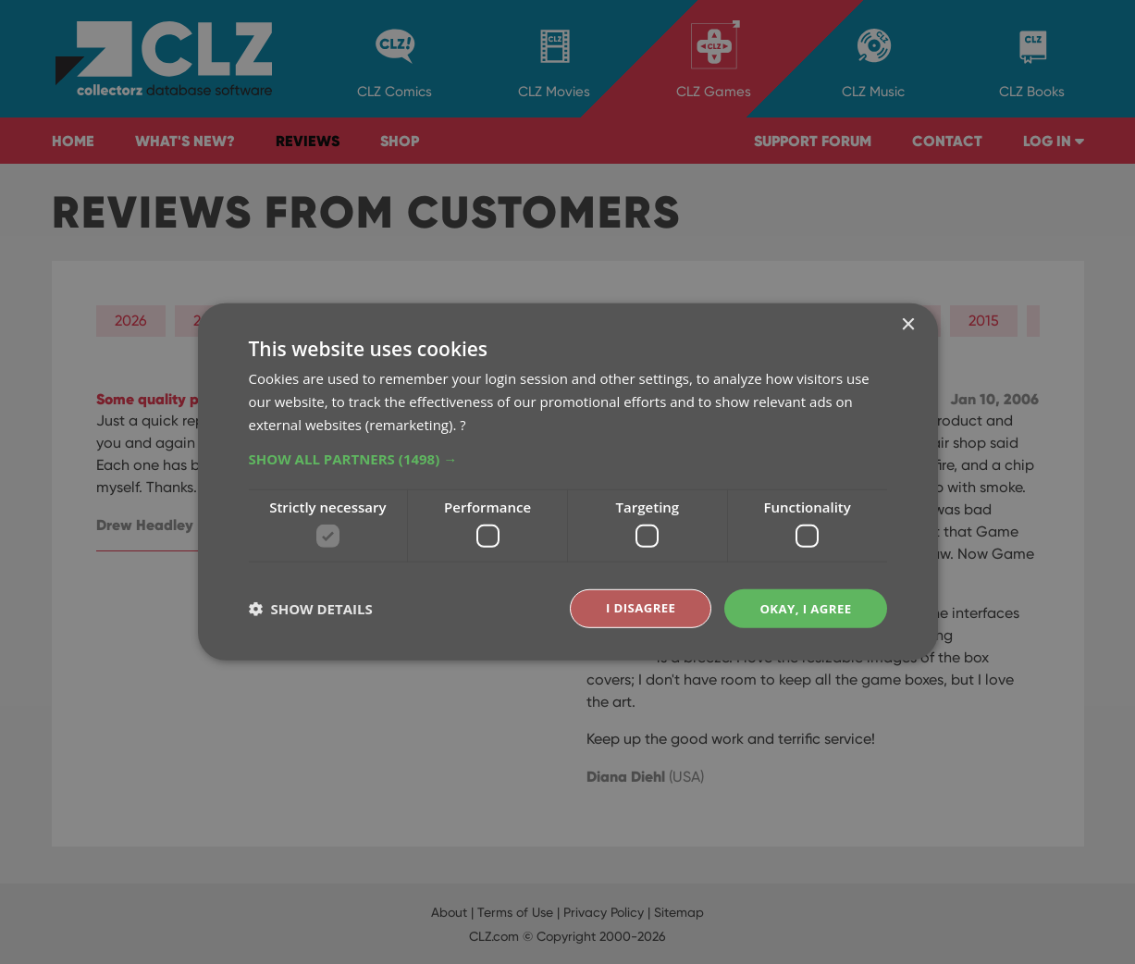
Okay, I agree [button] (803, 608)
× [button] (908, 324)
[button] (568, 457)
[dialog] (567, 482)
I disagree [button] (634, 608)
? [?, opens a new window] (462, 423)
